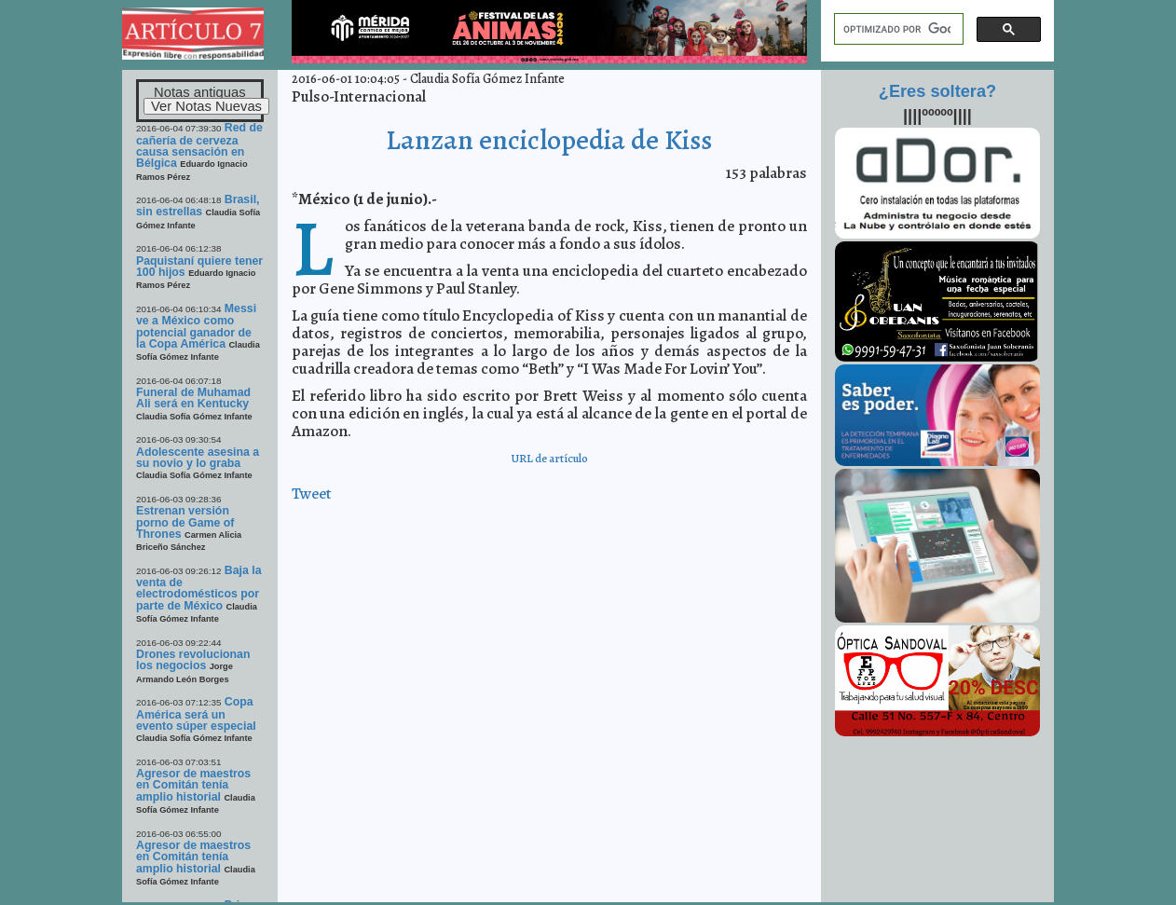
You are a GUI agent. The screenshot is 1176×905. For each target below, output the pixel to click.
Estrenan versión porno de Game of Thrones (185, 522)
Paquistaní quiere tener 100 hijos (199, 266)
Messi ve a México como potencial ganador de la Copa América (196, 326)
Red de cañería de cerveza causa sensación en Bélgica (199, 145)
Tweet (312, 493)
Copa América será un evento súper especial (196, 714)
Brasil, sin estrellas (197, 205)
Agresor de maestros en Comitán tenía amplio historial (193, 785)
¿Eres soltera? (937, 91)
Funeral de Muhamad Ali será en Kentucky (193, 398)
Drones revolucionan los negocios (193, 660)
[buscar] (896, 29)
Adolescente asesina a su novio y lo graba (197, 458)
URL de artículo (549, 458)
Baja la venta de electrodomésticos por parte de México (199, 588)
